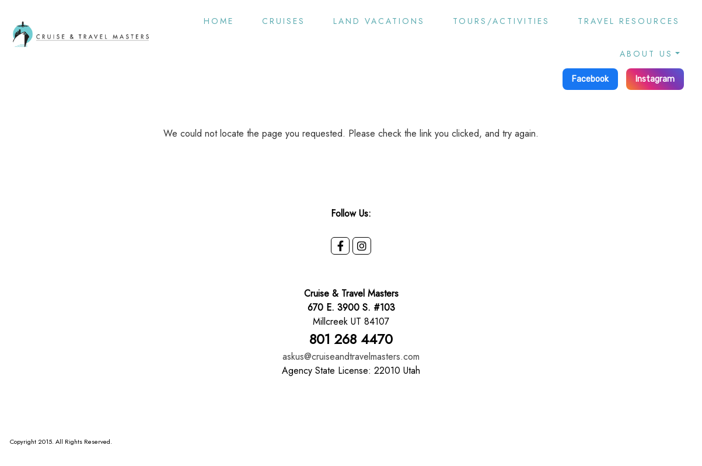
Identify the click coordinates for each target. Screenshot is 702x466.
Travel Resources (629, 21)
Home (219, 21)
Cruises (283, 21)
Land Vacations (379, 21)
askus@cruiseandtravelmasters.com (351, 356)
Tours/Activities (501, 21)
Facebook (590, 79)
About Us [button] (646, 54)
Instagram (655, 79)
